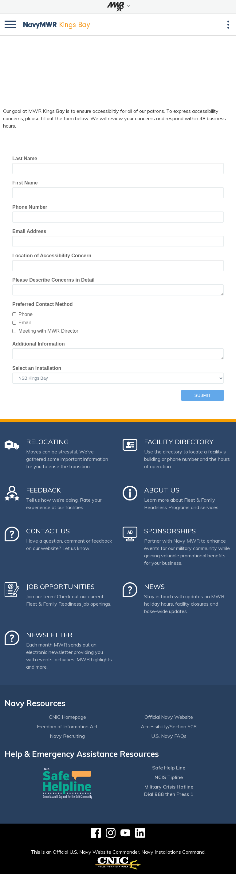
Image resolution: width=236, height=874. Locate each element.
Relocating (47, 441)
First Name (25, 182)
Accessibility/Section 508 (169, 726)
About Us (161, 490)
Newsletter (49, 635)
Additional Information (38, 343)
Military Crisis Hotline (168, 787)
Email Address (29, 231)
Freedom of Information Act (67, 726)
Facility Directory (179, 441)
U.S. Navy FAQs (169, 736)
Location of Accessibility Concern (51, 255)
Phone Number (29, 207)
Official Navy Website (168, 717)
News (154, 586)
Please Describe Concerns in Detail (53, 280)
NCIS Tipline (169, 777)
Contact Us (48, 531)
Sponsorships (170, 531)
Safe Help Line (168, 768)
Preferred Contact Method (42, 304)
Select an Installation (36, 368)
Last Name (24, 158)
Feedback (43, 490)
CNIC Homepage (67, 717)
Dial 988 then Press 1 (168, 794)
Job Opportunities (60, 586)
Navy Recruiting (67, 736)
